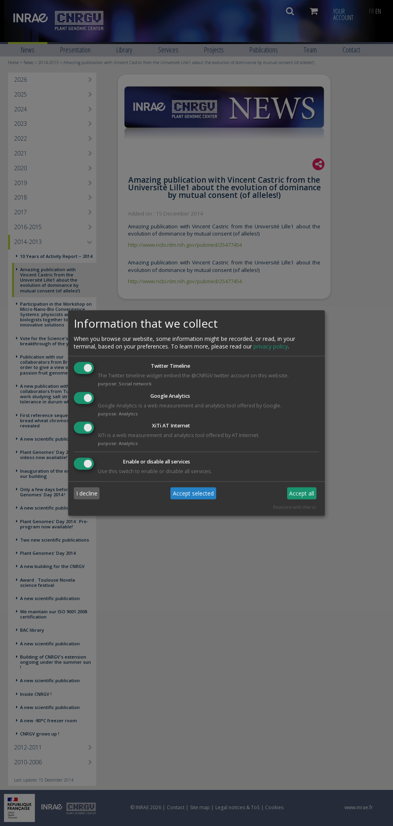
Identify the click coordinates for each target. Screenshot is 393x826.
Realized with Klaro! (294, 507)
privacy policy (270, 346)
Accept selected (193, 493)
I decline (86, 493)
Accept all (301, 493)
